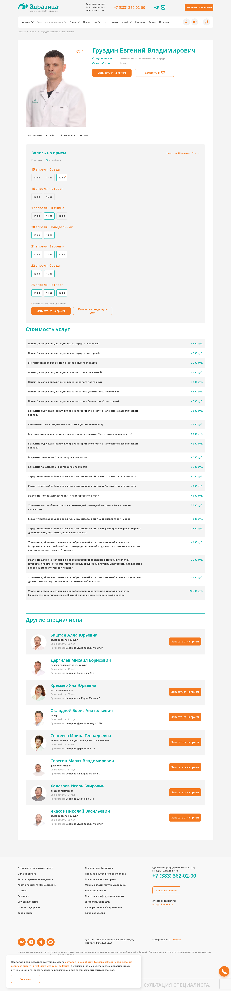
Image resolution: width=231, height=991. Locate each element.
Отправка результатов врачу (35, 868)
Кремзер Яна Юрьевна (73, 688)
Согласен (26, 979)
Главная (22, 31)
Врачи (33, 31)
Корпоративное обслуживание (103, 907)
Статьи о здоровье (29, 907)
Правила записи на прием (100, 879)
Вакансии (23, 896)
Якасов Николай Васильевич (80, 813)
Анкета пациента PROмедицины (37, 884)
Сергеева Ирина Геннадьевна (81, 738)
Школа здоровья (95, 912)
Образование (69, 137)
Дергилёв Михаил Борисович (81, 662)
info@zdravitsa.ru (162, 904)
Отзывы (87, 137)
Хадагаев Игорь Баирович (77, 788)
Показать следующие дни (92, 313)
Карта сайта (25, 912)
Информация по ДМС (97, 901)
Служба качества (28, 901)
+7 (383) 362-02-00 (129, 7)
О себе (52, 137)
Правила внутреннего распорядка (105, 873)
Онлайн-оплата (27, 873)
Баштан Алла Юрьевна (74, 637)
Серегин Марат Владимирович (82, 763)
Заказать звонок (166, 890)
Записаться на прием (199, 7)
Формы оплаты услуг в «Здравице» (106, 884)
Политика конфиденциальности (104, 896)
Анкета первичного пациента (35, 879)
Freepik (177, 939)
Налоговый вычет (95, 890)
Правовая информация (99, 868)
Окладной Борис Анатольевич (82, 713)
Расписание (35, 137)
